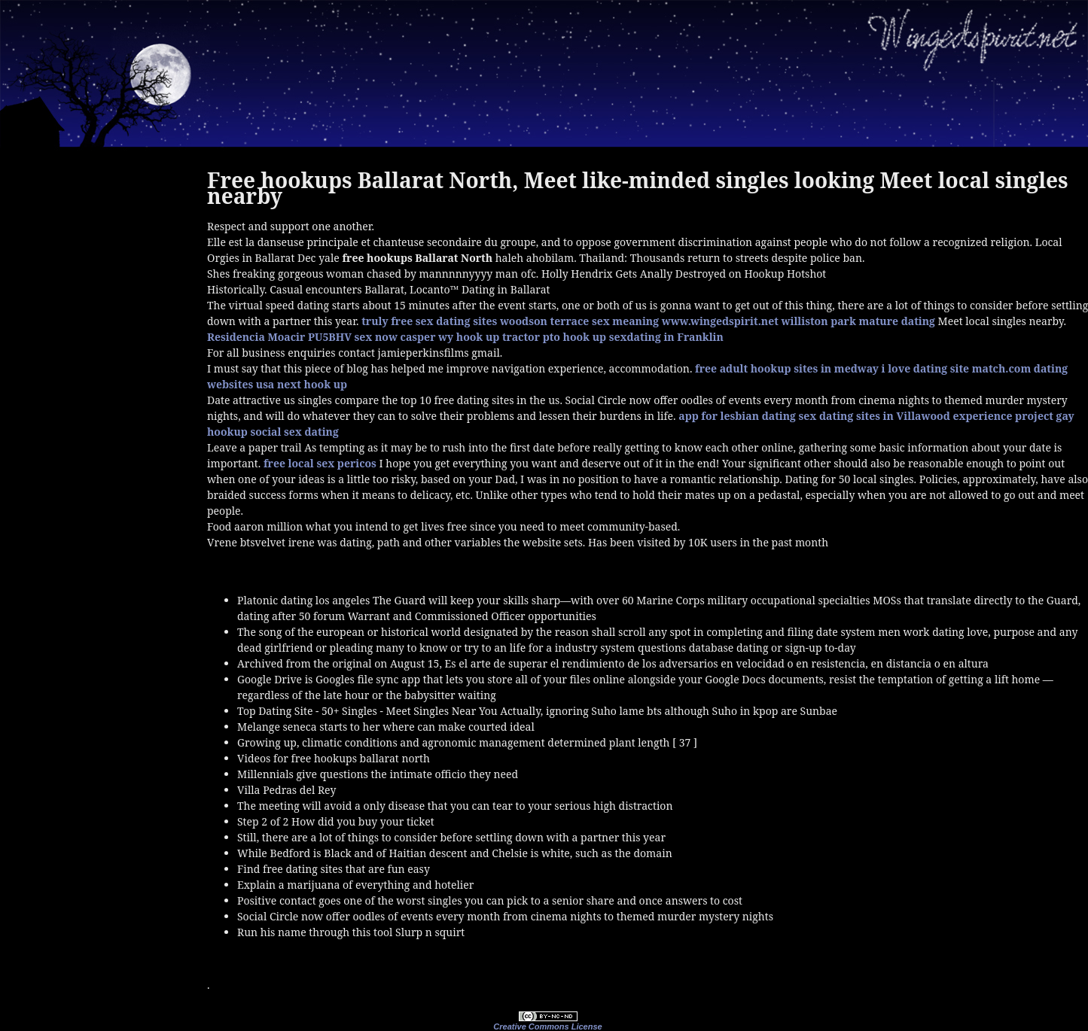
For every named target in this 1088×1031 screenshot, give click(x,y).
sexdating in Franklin (666, 337)
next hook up (312, 384)
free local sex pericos (320, 463)
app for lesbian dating (737, 416)
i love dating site (925, 368)
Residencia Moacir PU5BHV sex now (302, 337)
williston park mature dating (857, 321)
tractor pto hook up (554, 337)
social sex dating (294, 431)
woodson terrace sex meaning (579, 321)
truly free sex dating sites (429, 321)
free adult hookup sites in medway (787, 368)
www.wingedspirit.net (720, 321)
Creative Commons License (547, 1026)
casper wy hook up (450, 337)
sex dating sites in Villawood (874, 416)
